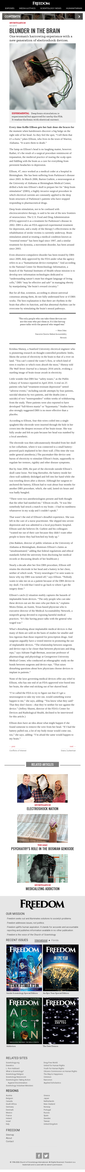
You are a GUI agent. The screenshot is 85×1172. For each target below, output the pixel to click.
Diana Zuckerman (68, 751)
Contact (10, 1141)
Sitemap (10, 1135)
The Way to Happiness (53, 1074)
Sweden (47, 1118)
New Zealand (49, 1104)
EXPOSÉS (9, 8)
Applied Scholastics (52, 1083)
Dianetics (10, 1065)
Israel (8, 1121)
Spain (46, 1115)
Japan (46, 1098)
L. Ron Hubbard (12, 1068)
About (9, 1138)
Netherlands (49, 1101)
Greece (47, 1095)
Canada (9, 1101)
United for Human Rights (54, 1065)
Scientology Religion (15, 1074)
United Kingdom (51, 1124)
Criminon (47, 1077)
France (9, 1115)
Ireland (9, 1118)
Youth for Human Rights (54, 1068)
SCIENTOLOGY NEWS (50, 8)
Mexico (9, 1113)
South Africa (11, 1104)
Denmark (9, 1110)
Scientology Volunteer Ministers (19, 1085)
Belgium (9, 1098)
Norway (47, 1107)
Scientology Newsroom (16, 1077)
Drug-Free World (51, 1062)
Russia (47, 1113)
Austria (9, 1095)
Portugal (47, 1110)
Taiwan (47, 1121)
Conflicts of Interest (17, 751)
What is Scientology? (15, 1071)
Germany (10, 1107)
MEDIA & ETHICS (27, 8)
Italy (7, 1124)
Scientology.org (12, 1062)
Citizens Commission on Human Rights (60, 1071)
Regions (12, 1091)
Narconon (48, 1080)
